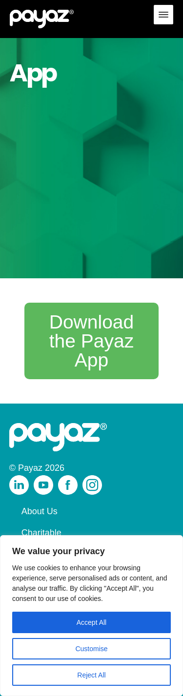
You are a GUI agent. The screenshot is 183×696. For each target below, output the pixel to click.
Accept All (91, 622)
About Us (39, 511)
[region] (91, 615)
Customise (91, 649)
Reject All (91, 675)
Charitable (41, 533)
